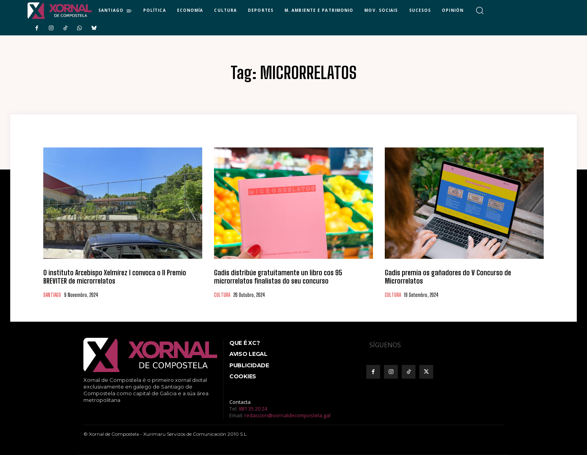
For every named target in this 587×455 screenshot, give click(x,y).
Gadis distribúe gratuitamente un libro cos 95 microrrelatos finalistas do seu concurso (278, 277)
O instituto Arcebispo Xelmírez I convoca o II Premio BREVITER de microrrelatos (114, 277)
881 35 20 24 (253, 408)
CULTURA (222, 295)
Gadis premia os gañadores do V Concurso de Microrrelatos (448, 277)
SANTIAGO (52, 295)
